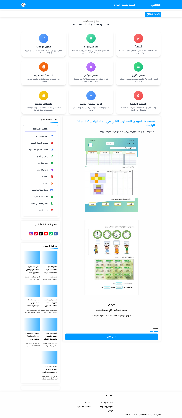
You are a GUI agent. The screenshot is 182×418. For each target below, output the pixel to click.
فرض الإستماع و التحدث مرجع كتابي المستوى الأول (32, 269)
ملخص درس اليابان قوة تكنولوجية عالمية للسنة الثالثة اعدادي (50, 369)
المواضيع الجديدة (106, 407)
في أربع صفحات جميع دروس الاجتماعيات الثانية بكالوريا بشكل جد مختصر (33, 303)
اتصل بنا (88, 402)
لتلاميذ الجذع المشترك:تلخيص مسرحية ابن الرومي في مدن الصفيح (50, 270)
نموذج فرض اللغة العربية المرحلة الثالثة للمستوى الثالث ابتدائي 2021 (50, 303)
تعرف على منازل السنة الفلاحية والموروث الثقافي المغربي (50, 336)
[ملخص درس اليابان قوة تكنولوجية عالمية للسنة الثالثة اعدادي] (49, 357)
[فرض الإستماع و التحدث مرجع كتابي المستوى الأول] (32, 257)
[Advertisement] (111, 358)
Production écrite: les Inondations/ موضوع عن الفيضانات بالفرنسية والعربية (32, 336)
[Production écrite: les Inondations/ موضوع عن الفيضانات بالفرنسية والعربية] (32, 324)
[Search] (23, 5)
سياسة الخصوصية (84, 407)
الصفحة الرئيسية (107, 402)
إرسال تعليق (111, 337)
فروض (110, 411)
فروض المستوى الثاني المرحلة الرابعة (111, 310)
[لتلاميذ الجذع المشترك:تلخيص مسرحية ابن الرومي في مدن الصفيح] (49, 257)
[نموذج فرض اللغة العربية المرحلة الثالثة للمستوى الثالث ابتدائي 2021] (49, 291)
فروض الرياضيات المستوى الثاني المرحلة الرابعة (111, 316)
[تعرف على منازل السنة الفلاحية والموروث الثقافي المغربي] (49, 324)
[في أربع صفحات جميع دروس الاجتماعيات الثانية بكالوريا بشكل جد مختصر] (32, 291)
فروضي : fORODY (155, 9)
